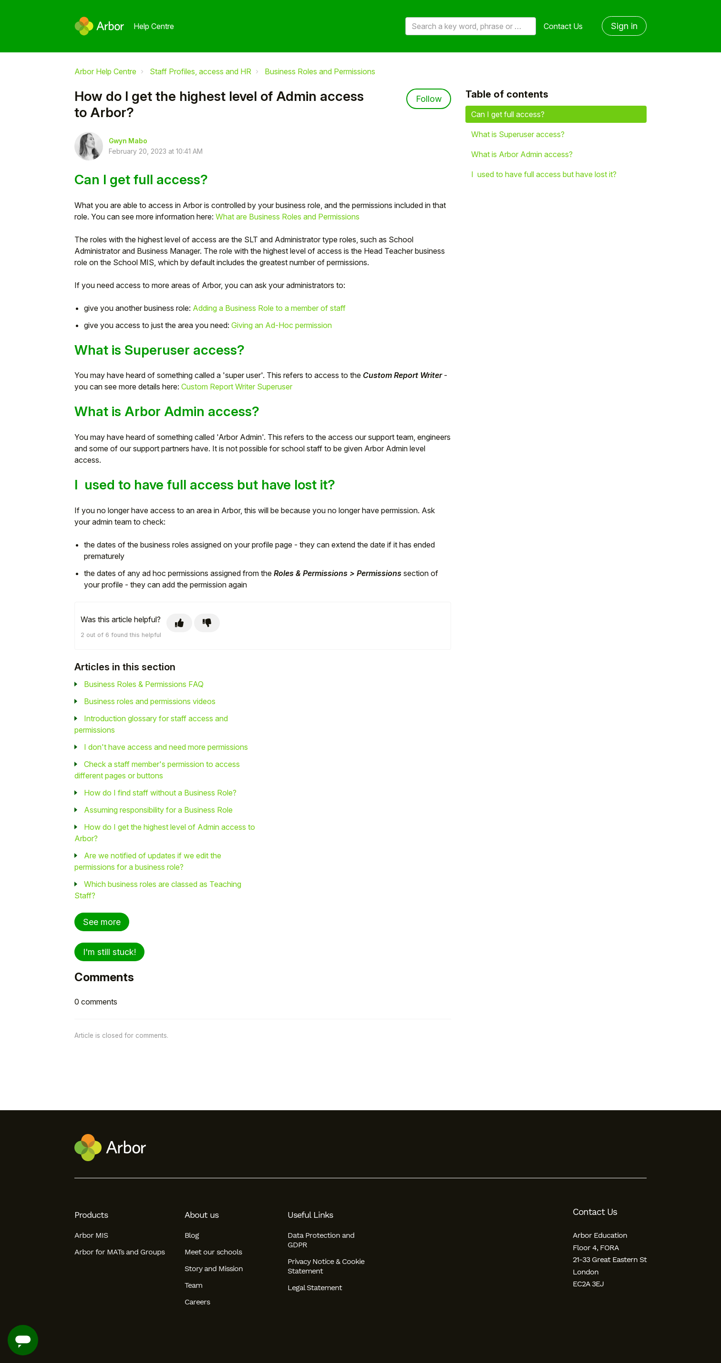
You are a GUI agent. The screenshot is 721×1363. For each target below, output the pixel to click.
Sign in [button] (624, 26)
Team (193, 1285)
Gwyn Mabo (128, 141)
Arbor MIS (91, 1235)
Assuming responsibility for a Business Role (158, 810)
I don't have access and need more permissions (166, 747)
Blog (192, 1235)
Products (91, 1215)
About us (201, 1215)
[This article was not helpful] (207, 623)
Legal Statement (315, 1287)
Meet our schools (213, 1251)
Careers (197, 1301)
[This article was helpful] (179, 623)
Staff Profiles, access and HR (200, 71)
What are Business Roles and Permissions (288, 216)
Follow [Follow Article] (429, 99)
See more (102, 922)
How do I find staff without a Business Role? (160, 792)
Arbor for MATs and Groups (119, 1251)
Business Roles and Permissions (320, 71)
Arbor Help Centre (105, 71)
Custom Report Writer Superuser (236, 386)
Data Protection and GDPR (321, 1240)
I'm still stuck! (109, 952)
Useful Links (310, 1215)
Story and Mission (214, 1268)
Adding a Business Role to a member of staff (269, 308)
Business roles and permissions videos (150, 701)
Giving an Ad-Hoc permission (281, 325)
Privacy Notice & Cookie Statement (326, 1266)
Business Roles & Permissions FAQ (144, 684)
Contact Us (563, 26)
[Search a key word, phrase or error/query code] (470, 26)
